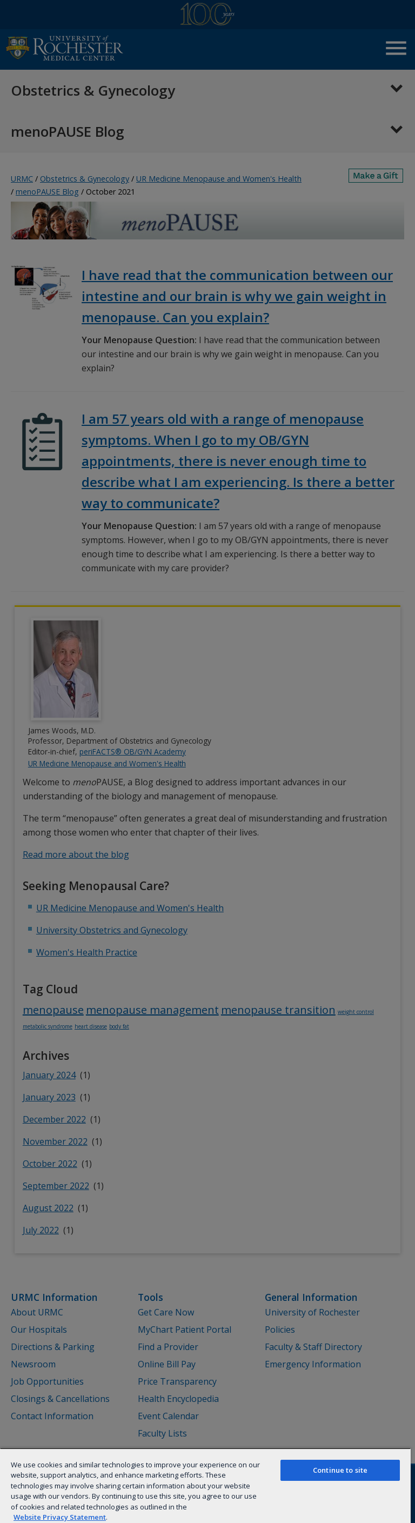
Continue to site (340, 1470)
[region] (205, 1485)
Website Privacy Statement (60, 1517)
